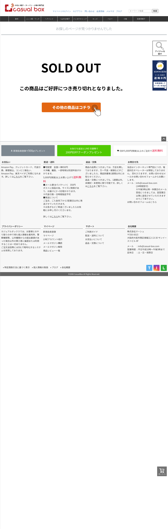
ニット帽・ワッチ (33, 19)
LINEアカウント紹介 (52, 239)
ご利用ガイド (91, 231)
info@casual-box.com (146, 182)
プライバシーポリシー (12, 226)
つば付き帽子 (65, 19)
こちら (17, 176)
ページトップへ (163, 139)
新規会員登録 (49, 231)
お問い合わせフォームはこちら (142, 201)
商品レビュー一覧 (51, 250)
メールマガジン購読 (52, 243)
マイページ (49, 226)
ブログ (119, 11)
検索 (155, 11)
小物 (125, 19)
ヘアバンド (49, 19)
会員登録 (100, 11)
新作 (16, 19)
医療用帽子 (141, 19)
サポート (90, 226)
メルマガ (110, 11)
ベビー (110, 19)
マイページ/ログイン (62, 11)
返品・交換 (91, 161)
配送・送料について (94, 235)
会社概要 (132, 226)
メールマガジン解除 (52, 246)
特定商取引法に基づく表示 (16, 266)
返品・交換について (94, 243)
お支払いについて (93, 239)
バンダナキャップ (80, 19)
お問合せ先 (133, 161)
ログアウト (78, 11)
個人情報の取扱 (40, 266)
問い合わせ (89, 11)
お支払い (6, 161)
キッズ (95, 19)
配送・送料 (49, 161)
